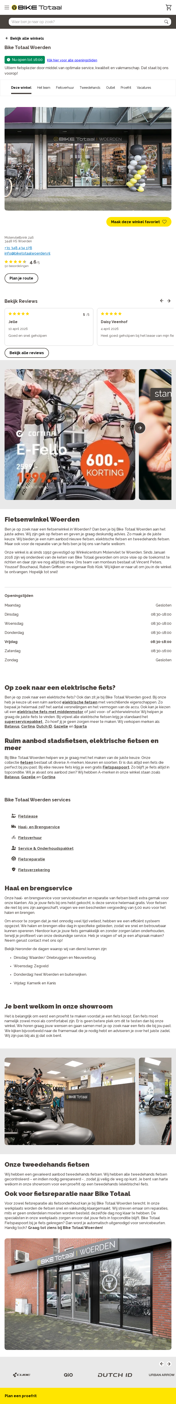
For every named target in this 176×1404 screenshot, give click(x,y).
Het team (43, 87)
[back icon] (6, 38)
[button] (166, 22)
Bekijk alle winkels (27, 38)
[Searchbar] (87, 21)
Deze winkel (21, 87)
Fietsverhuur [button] (30, 838)
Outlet (110, 87)
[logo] (36, 7)
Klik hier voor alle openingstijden (72, 60)
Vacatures (144, 87)
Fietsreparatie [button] (31, 859)
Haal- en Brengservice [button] (39, 827)
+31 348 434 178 (18, 248)
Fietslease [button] (28, 816)
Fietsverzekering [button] (34, 870)
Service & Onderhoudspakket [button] (46, 848)
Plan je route (21, 278)
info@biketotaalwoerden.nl (27, 253)
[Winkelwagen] (168, 7)
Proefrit (126, 87)
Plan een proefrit (21, 1396)
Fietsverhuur (65, 87)
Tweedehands (90, 87)
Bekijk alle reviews (27, 353)
